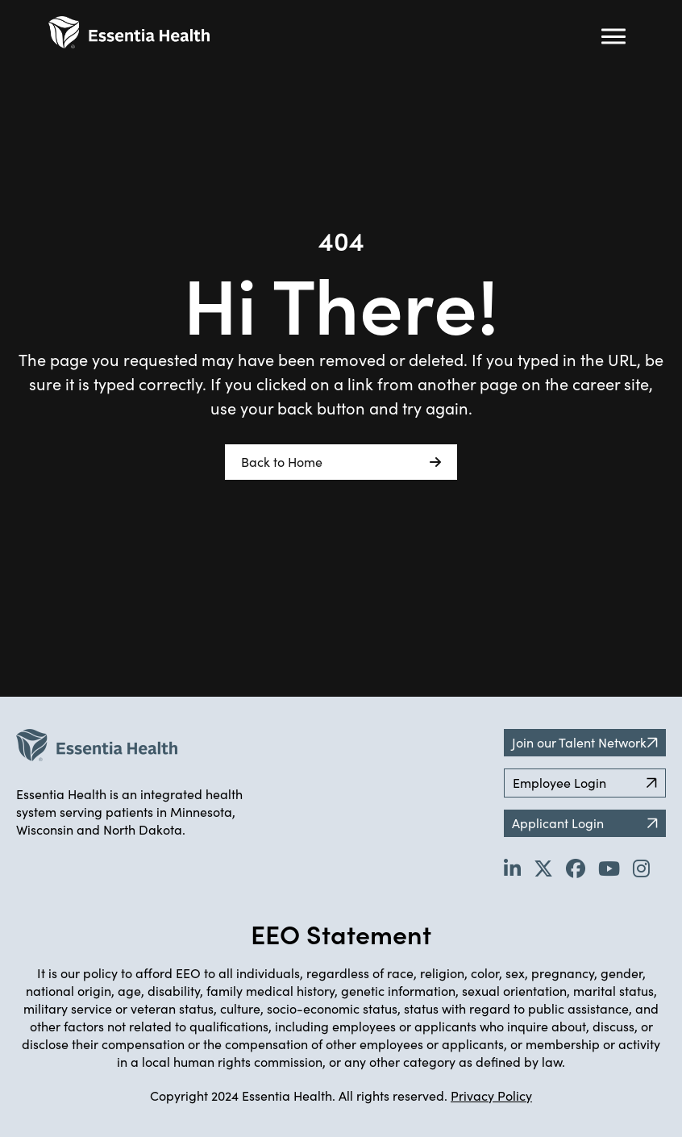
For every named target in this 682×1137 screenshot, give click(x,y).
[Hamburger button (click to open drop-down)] (613, 36)
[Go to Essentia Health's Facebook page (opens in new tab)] (575, 867)
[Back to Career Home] (129, 32)
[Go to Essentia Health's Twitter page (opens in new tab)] (543, 867)
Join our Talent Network (585, 742)
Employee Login (585, 782)
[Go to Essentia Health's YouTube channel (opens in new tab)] (609, 867)
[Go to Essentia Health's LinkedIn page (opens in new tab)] (512, 867)
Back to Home (341, 462)
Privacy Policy (491, 1095)
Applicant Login (585, 822)
